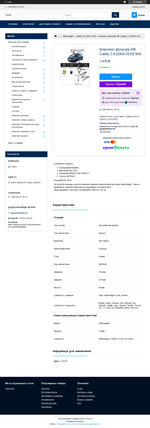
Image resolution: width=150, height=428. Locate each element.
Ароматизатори (19, 68)
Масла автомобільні (21, 82)
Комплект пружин (20, 136)
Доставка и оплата (86, 396)
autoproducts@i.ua (19, 213)
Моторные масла (49, 392)
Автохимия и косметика (52, 396)
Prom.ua (88, 419)
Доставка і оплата (49, 24)
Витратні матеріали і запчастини (21, 100)
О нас (80, 388)
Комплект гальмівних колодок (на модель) (25, 125)
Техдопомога (18, 86)
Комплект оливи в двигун (23, 120)
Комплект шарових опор (23, 131)
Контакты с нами (84, 392)
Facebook (9, 388)
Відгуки (114, 24)
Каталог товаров (85, 399)
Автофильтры (18, 55)
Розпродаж (17, 95)
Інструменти (17, 77)
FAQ (79, 403)
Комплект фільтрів (20, 115)
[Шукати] (115, 15)
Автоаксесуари (19, 46)
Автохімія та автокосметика (24, 60)
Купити (116, 77)
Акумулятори (18, 64)
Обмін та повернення (78, 24)
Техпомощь (46, 407)
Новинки (15, 107)
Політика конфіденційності (90, 424)
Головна (13, 24)
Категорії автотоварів (18, 42)
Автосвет (45, 388)
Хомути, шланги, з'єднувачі (24, 91)
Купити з (116, 84)
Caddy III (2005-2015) (86, 36)
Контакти (28, 24)
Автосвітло (17, 51)
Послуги (15, 111)
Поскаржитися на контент (66, 424)
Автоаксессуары (49, 403)
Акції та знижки (15, 143)
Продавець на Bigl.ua (75, 421)
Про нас (100, 24)
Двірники (16, 73)
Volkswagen (68, 36)
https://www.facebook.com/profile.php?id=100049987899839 (24, 225)
